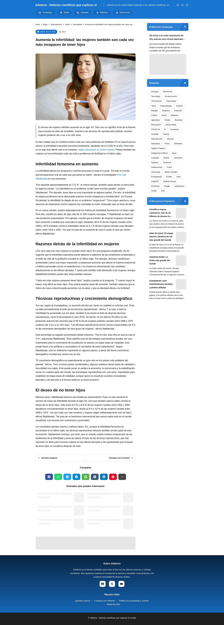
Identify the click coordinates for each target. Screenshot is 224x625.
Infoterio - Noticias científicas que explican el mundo (71, 5)
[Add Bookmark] (62, 32)
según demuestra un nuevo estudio (96, 149)
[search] (177, 5)
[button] (122, 477)
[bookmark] (187, 5)
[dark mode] (182, 5)
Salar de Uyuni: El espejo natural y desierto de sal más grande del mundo (161, 236)
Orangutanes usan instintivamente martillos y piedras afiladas (161, 284)
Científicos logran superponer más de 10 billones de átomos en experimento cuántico (160, 213)
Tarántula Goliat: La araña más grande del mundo (159, 260)
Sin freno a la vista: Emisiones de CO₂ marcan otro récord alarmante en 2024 (166, 37)
